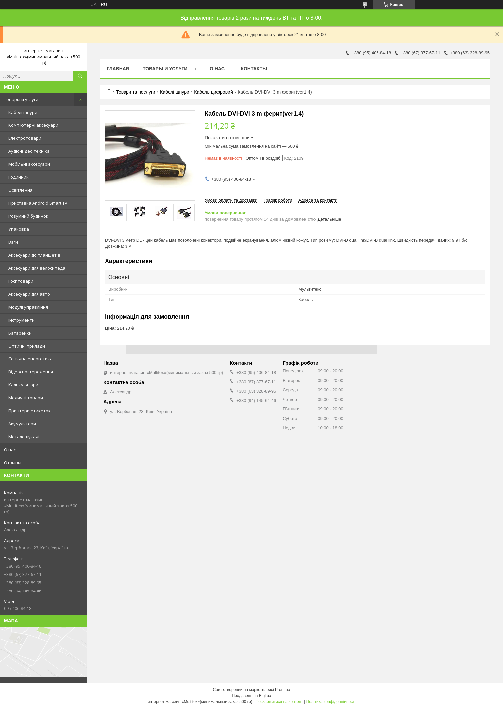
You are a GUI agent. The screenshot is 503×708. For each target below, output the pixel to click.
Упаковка (18, 229)
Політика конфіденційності (331, 701)
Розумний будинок (28, 216)
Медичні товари (25, 398)
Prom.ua (282, 689)
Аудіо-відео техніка (29, 151)
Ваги (13, 242)
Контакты (254, 68)
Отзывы (12, 463)
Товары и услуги (21, 99)
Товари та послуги (135, 92)
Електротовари (24, 138)
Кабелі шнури (22, 112)
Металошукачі (23, 437)
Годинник (18, 177)
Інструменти (21, 320)
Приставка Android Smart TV (37, 203)
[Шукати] (80, 76)
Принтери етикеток (29, 411)
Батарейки (20, 333)
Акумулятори (22, 424)
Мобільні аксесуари (29, 164)
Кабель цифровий (213, 92)
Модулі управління (28, 307)
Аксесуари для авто (29, 294)
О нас (10, 450)
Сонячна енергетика (30, 359)
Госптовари (20, 281)
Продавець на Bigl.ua (251, 695)
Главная (118, 68)
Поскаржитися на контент (279, 701)
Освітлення (20, 190)
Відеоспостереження (30, 372)
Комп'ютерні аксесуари (33, 125)
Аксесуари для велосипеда (36, 268)
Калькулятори (23, 385)
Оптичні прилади (26, 346)
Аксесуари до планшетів (34, 255)
